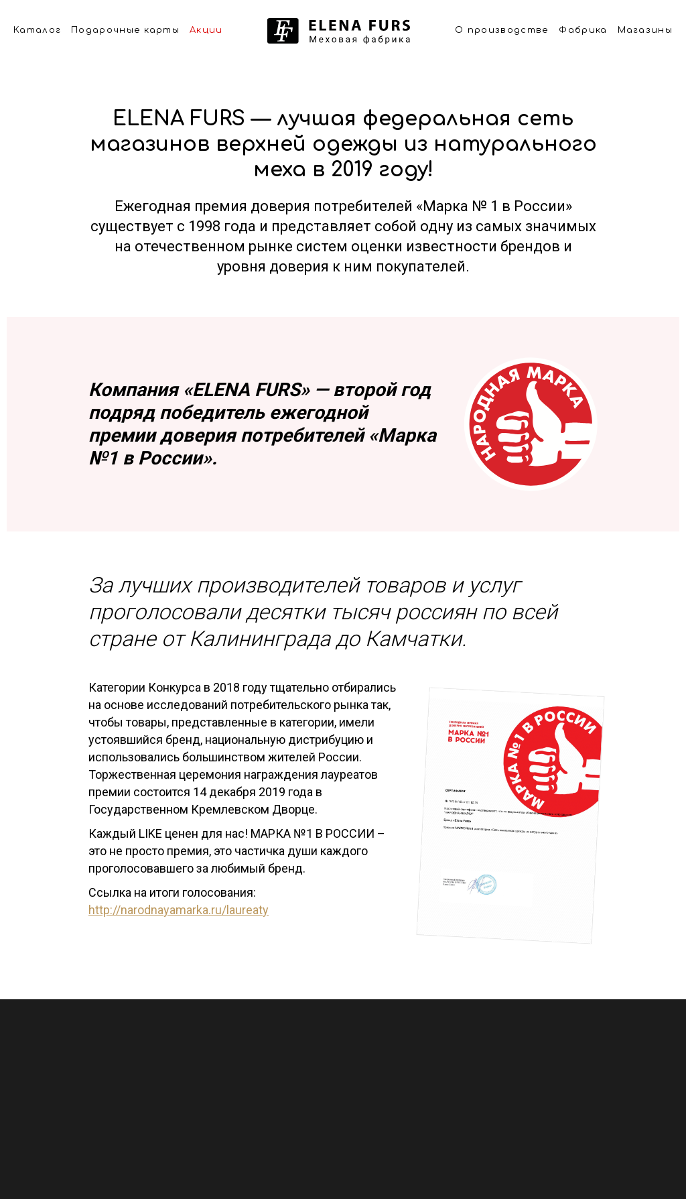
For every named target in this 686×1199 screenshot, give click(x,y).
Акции (206, 30)
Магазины (645, 30)
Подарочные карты (125, 30)
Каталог (37, 30)
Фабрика (583, 30)
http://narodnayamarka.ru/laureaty (178, 910)
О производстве (502, 30)
